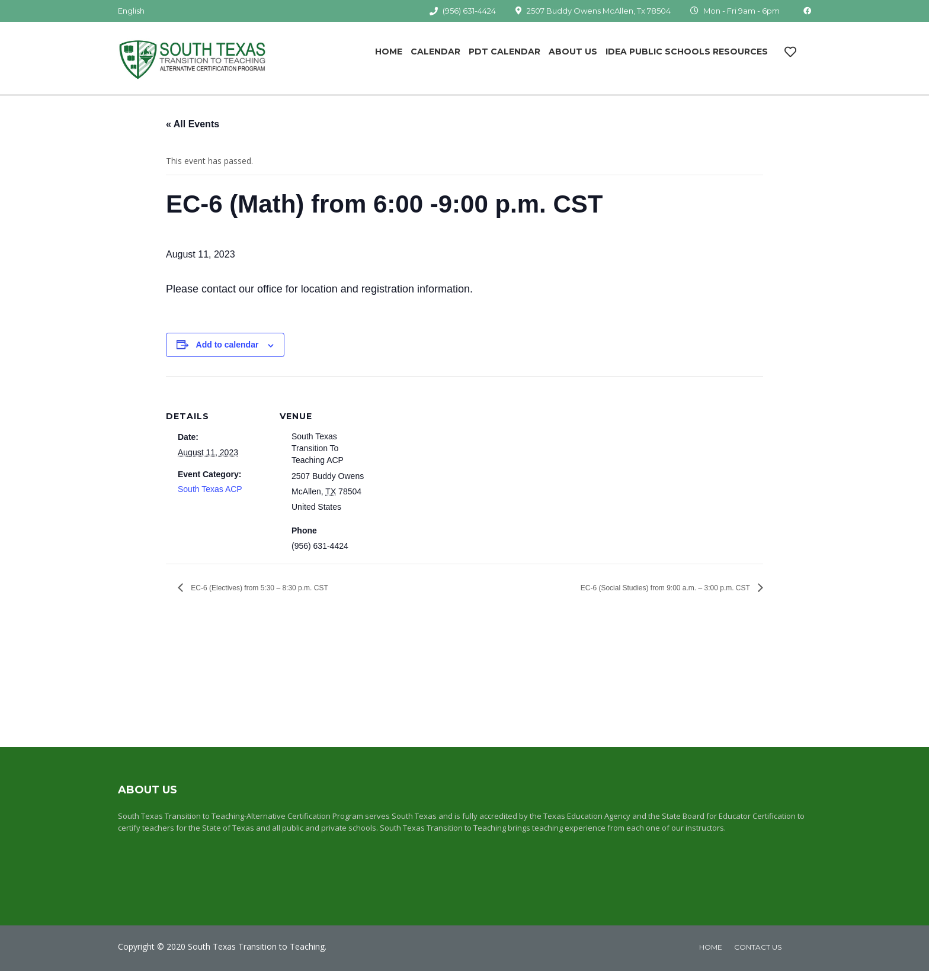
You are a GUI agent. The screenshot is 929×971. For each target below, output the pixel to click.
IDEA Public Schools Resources (687, 51)
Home (388, 51)
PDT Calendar (504, 51)
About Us (573, 51)
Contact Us (757, 947)
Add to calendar (227, 344)
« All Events (192, 124)
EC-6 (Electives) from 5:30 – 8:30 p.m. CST (258, 588)
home (710, 947)
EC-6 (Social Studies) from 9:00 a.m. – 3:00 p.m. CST (666, 588)
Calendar (435, 51)
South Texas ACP (210, 489)
